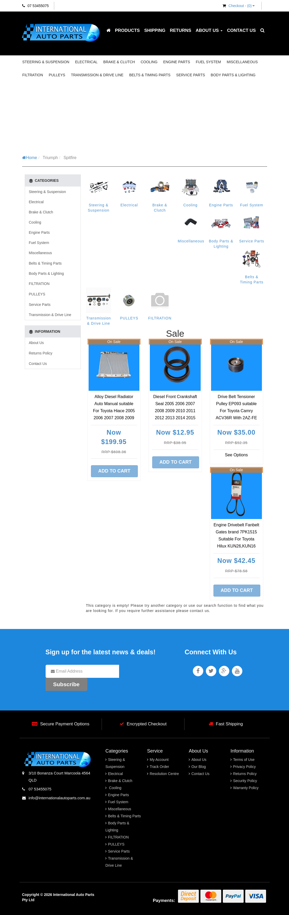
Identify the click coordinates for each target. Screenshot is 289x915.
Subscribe (66, 684)
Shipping (154, 30)
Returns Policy (40, 353)
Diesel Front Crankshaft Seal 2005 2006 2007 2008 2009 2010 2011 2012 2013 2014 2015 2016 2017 (175, 410)
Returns (180, 30)
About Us (209, 30)
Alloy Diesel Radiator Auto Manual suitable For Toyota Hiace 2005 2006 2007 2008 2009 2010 (114, 410)
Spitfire (70, 157)
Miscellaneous (242, 62)
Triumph (50, 157)
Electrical (86, 62)
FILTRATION (32, 75)
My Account (159, 759)
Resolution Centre (164, 774)
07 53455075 (35, 6)
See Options (236, 455)
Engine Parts (176, 62)
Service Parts (190, 75)
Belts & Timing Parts (149, 75)
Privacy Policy (244, 767)
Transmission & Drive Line (97, 75)
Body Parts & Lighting (233, 75)
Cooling (149, 62)
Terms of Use (243, 759)
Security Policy (245, 781)
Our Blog (198, 767)
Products (127, 30)
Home (29, 157)
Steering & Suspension (45, 62)
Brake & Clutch (119, 62)
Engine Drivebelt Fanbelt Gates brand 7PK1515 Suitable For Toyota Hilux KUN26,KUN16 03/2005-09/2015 (236, 539)
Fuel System (208, 62)
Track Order (159, 767)
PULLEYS (57, 75)
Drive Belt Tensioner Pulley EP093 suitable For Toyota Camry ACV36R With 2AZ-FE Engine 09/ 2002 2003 (236, 410)
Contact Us (241, 30)
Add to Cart (114, 471)
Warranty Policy (246, 788)
